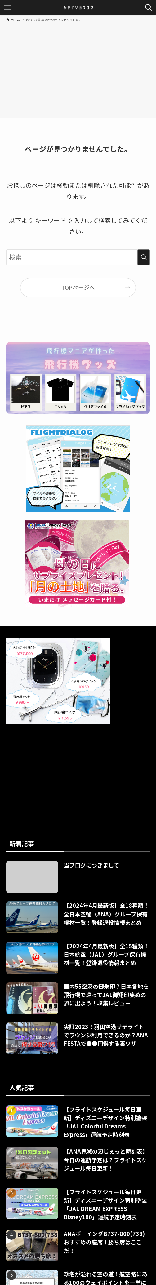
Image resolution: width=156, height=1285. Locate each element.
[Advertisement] (78, 68)
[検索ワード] (78, 257)
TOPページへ (78, 287)
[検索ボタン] (148, 7)
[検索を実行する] (143, 257)
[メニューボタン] (7, 7)
